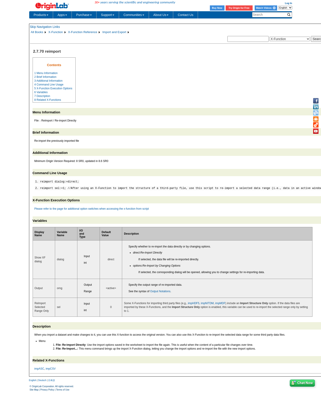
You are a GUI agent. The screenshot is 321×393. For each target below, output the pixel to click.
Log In (288, 3)
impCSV (51, 368)
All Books (37, 32)
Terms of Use (62, 390)
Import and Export (114, 32)
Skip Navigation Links (45, 27)
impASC (39, 368)
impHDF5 (193, 303)
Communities (133, 15)
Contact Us (185, 15)
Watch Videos (266, 8)
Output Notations (160, 291)
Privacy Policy (47, 390)
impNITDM (207, 303)
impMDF (220, 303)
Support (107, 15)
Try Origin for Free (239, 8)
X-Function (55, 32)
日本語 (51, 380)
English (32, 380)
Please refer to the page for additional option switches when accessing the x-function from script (91, 208)
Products (41, 15)
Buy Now (217, 8)
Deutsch (42, 380)
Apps (62, 15)
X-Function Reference (82, 32)
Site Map (34, 390)
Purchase (84, 15)
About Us (161, 15)
